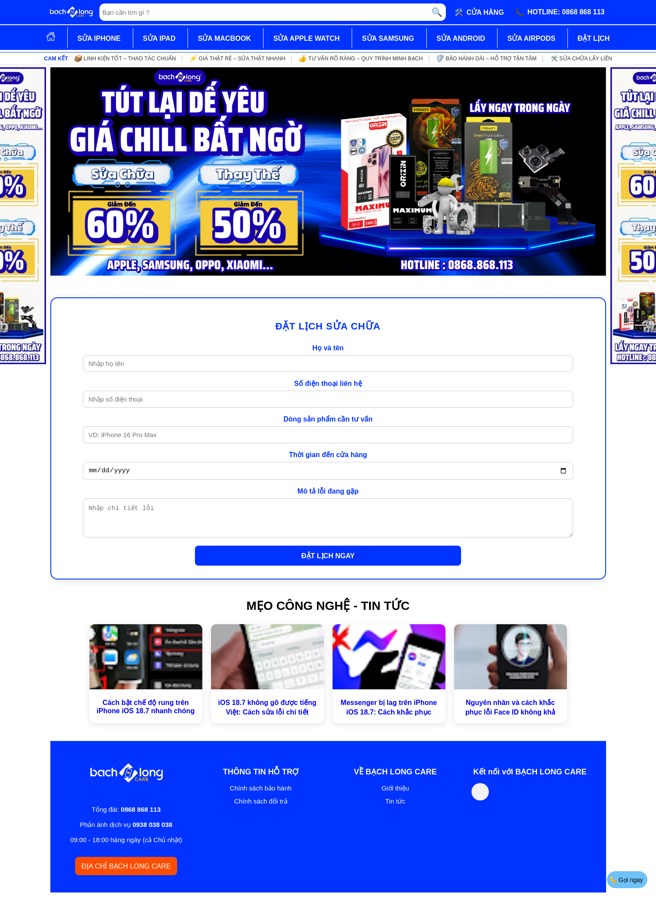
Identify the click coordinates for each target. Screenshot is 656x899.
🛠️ (479, 12)
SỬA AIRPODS (531, 38)
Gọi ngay (626, 879)
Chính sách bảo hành (260, 794)
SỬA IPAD (159, 38)
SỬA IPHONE (98, 38)
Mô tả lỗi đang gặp (328, 492)
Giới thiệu (395, 794)
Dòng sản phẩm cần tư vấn (328, 419)
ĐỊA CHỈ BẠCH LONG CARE (126, 872)
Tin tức (395, 807)
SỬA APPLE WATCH (307, 38)
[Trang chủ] (71, 12)
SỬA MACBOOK (224, 38)
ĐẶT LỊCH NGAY (328, 562)
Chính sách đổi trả (260, 807)
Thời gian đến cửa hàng (328, 454)
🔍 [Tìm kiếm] (437, 12)
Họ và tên (327, 348)
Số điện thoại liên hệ (328, 383)
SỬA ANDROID (460, 38)
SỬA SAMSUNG (388, 38)
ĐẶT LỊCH (594, 38)
